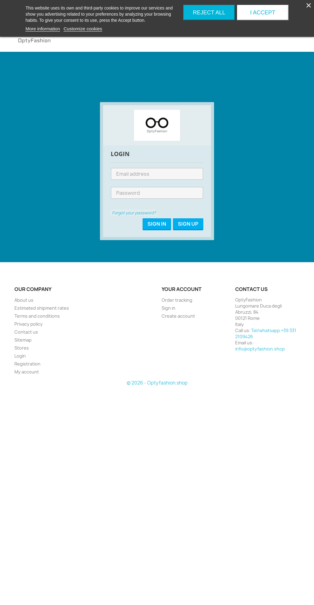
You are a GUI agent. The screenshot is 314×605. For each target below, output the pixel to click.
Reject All (209, 13)
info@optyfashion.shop (260, 349)
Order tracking (177, 300)
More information (42, 28)
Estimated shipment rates (41, 308)
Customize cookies (82, 28)
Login (20, 356)
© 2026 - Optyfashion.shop (157, 383)
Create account (178, 316)
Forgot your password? (134, 213)
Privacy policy (28, 324)
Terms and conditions (37, 316)
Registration (27, 364)
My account (26, 372)
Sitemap (23, 340)
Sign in (168, 308)
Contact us (26, 332)
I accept (262, 13)
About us (23, 300)
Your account (181, 289)
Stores (21, 348)
